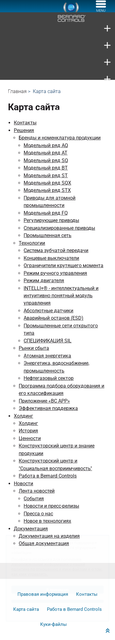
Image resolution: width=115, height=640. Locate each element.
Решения (24, 130)
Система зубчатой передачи (56, 250)
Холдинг (23, 416)
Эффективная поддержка (48, 408)
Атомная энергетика (47, 356)
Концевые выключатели (51, 258)
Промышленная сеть (47, 235)
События (34, 498)
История (28, 431)
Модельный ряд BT (46, 168)
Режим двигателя (44, 280)
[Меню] (101, 10)
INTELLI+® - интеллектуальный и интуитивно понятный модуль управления (61, 295)
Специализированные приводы (59, 228)
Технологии (32, 243)
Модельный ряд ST (46, 175)
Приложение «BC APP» (44, 401)
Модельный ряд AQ (46, 145)
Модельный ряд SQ (46, 160)
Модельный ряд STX (47, 190)
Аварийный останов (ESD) (53, 318)
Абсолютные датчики (48, 311)
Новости (23, 483)
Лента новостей (37, 491)
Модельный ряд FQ (46, 213)
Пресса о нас (38, 514)
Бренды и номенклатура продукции (60, 138)
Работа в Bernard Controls (48, 476)
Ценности (30, 438)
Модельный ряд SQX (47, 183)
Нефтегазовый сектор (49, 378)
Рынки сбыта (34, 348)
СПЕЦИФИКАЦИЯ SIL (47, 341)
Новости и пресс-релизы (51, 506)
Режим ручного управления (55, 273)
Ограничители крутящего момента (63, 265)
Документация (31, 529)
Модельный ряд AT (45, 153)
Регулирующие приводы (51, 220)
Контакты (25, 123)
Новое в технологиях (47, 521)
